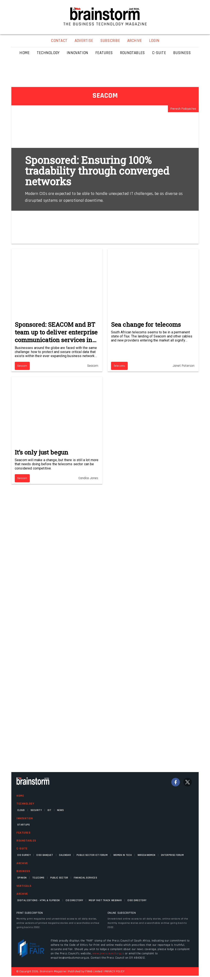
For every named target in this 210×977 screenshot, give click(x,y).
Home (20, 796)
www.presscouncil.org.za (108, 953)
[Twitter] (187, 782)
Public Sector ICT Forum (92, 855)
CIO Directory (74, 900)
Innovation (24, 818)
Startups (23, 824)
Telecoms (38, 877)
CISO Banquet (44, 855)
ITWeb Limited (93, 971)
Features (23, 833)
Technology (25, 804)
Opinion (22, 877)
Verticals (23, 886)
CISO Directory (136, 900)
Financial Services (85, 877)
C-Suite (22, 848)
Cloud (21, 810)
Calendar (65, 855)
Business (23, 871)
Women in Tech (122, 855)
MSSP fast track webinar (105, 900)
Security (36, 810)
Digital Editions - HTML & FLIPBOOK (38, 900)
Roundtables (26, 841)
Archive (22, 863)
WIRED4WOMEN (146, 855)
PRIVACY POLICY (114, 971)
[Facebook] (175, 782)
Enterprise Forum (172, 855)
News (60, 810)
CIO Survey (24, 855)
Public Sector (59, 877)
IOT (49, 810)
